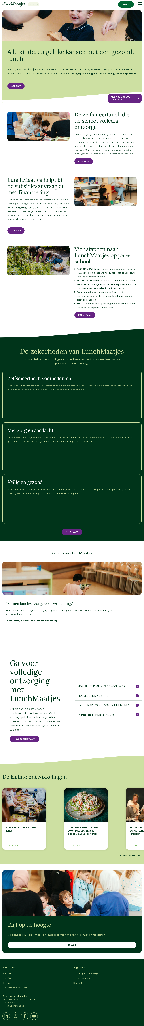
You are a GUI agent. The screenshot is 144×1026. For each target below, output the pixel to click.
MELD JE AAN (84, 315)
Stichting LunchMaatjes (86, 973)
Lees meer (83, 161)
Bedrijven (7, 978)
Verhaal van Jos (81, 978)
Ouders (6, 983)
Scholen (6, 973)
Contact (16, 86)
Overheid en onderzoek (15, 987)
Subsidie (16, 230)
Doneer (126, 4)
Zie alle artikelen (130, 855)
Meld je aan (72, 532)
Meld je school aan (24, 739)
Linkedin (72, 945)
